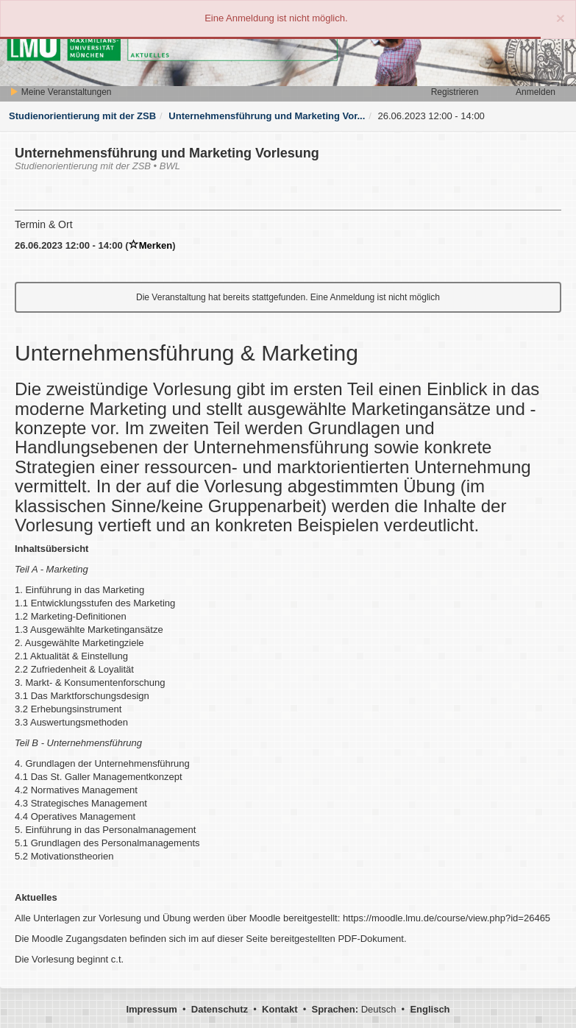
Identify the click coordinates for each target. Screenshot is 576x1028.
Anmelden (535, 92)
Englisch (429, 1009)
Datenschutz (219, 1009)
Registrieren (455, 92)
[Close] (560, 18)
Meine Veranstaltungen (60, 92)
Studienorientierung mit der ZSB (82, 115)
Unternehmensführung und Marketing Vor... (266, 115)
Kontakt (279, 1009)
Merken (151, 245)
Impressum (151, 1009)
